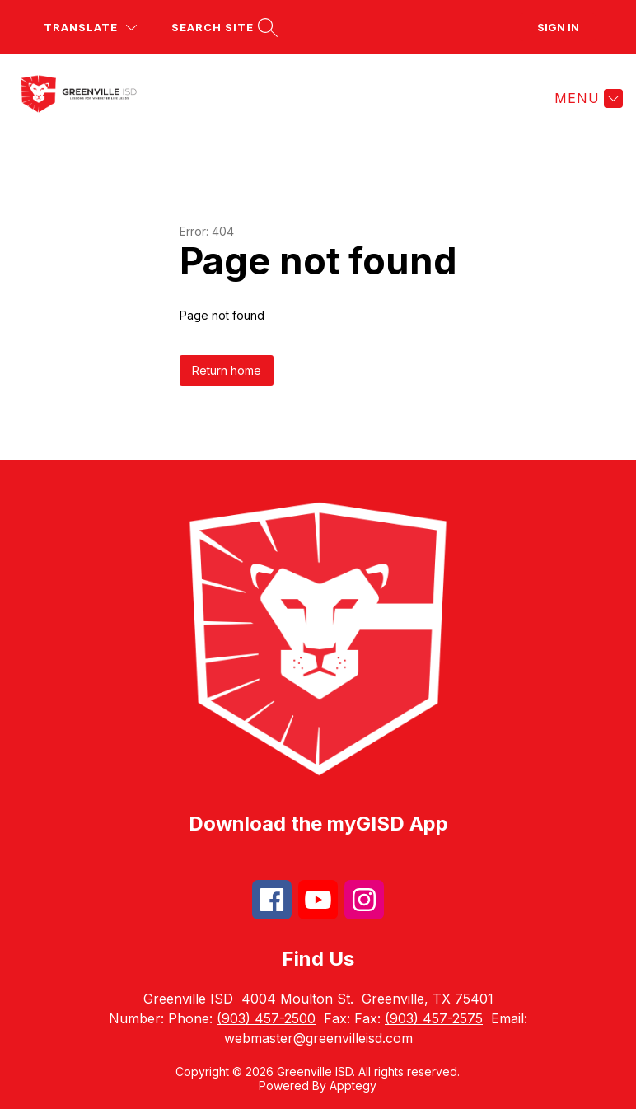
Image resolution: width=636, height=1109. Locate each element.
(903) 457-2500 (266, 1018)
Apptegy (353, 1086)
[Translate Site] (90, 27)
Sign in (558, 27)
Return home (226, 370)
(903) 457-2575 (434, 1018)
